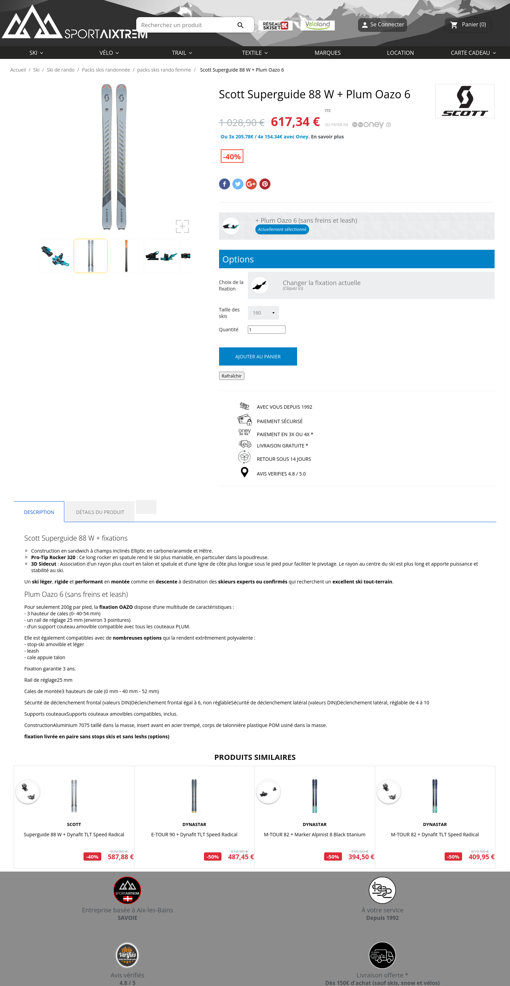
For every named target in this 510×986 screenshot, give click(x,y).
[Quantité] (266, 329)
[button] (254, 52)
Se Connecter (382, 25)
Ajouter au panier (258, 356)
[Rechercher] (195, 25)
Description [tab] (39, 512)
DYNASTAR (194, 824)
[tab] (146, 507)
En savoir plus (327, 136)
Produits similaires (255, 757)
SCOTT (74, 824)
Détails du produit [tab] (100, 512)
